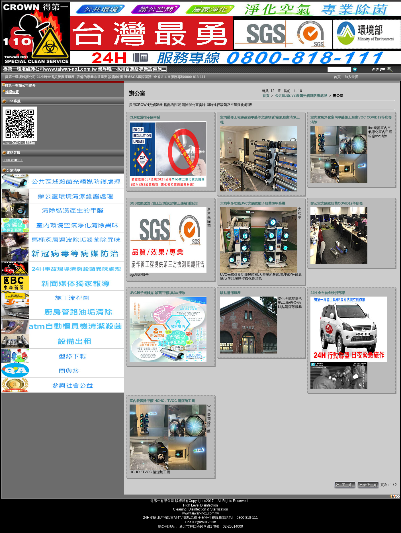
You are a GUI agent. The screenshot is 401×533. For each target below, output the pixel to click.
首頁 (266, 96)
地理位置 (12, 92)
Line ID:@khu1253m (19, 143)
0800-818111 (13, 160)
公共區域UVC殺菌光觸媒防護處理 (301, 96)
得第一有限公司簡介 (20, 85)
